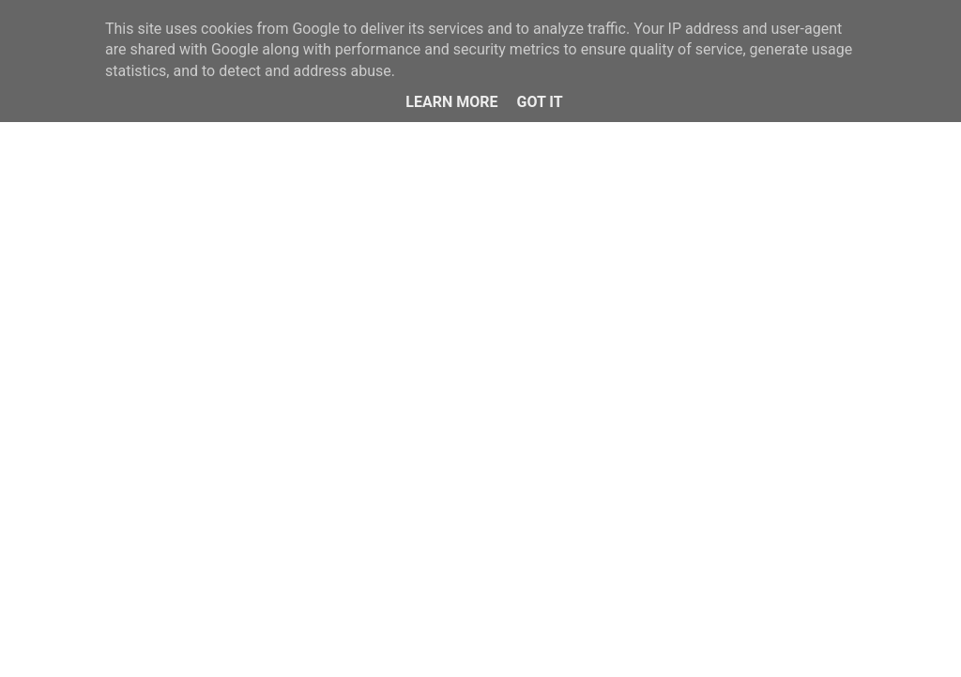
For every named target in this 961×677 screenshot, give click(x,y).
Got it (539, 102)
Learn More (451, 102)
